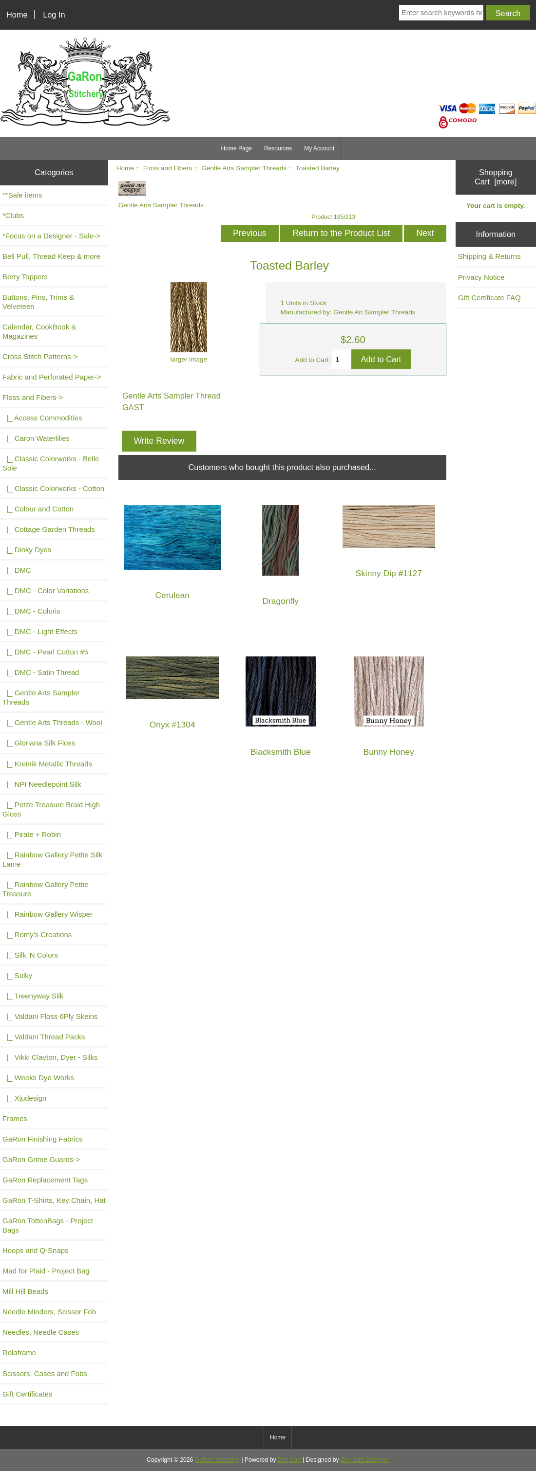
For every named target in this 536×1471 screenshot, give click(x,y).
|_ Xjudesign (24, 1098)
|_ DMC (16, 570)
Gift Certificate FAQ (489, 297)
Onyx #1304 (172, 724)
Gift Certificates (27, 1394)
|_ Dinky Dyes (26, 549)
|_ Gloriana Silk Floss (38, 743)
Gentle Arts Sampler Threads (244, 168)
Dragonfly (281, 601)
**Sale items (22, 195)
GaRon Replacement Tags (45, 1180)
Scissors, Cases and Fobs (44, 1373)
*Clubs (13, 215)
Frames (14, 1118)
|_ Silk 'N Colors (30, 955)
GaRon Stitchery (216, 1459)
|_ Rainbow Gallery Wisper (47, 914)
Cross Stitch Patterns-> (39, 356)
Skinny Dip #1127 (389, 573)
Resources (278, 148)
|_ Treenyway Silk (32, 996)
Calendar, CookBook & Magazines (39, 331)
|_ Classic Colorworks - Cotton (53, 488)
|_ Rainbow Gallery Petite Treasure (45, 889)
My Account (319, 148)
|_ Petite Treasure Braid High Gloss (51, 809)
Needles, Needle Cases (40, 1332)
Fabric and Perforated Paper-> (51, 377)
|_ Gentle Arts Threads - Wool (52, 722)
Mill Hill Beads (25, 1291)
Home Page (236, 148)
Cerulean (172, 595)
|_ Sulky (17, 975)
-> (32, 397)
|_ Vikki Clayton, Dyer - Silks (50, 1057)
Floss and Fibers (167, 168)
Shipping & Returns (489, 256)
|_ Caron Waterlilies (36, 438)
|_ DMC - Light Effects (39, 631)
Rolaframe (19, 1352)
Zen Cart (289, 1459)
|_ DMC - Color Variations (45, 590)
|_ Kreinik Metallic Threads (47, 764)
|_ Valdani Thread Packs (43, 1037)
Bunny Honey (389, 752)
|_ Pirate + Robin (31, 834)
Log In (54, 14)
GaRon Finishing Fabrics (42, 1139)
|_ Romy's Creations (37, 934)
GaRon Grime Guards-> (41, 1159)
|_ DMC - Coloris (31, 611)
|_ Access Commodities (42, 418)
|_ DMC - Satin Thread (40, 672)
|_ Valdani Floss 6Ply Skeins (50, 1016)
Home (17, 14)
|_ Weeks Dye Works (38, 1077)
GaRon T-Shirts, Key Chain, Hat (54, 1200)
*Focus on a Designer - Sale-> (51, 236)
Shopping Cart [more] (496, 177)
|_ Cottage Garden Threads (48, 529)
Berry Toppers (25, 276)
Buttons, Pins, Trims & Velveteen (38, 301)
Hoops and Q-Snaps (35, 1250)
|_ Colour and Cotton (38, 509)
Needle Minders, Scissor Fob (49, 1312)
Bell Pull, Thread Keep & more (51, 256)
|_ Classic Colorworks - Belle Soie (50, 463)
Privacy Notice (481, 277)
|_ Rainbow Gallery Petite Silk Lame (52, 859)
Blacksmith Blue (280, 752)
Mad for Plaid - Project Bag (46, 1271)
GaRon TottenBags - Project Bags (47, 1225)
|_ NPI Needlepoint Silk (41, 784)
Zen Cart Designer (365, 1459)
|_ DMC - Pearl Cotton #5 (45, 652)
